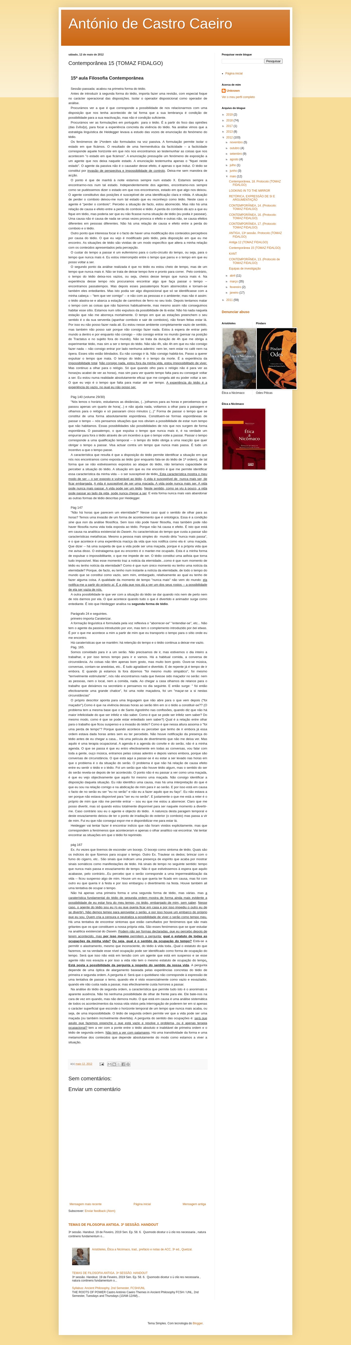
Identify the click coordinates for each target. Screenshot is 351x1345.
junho (234, 170)
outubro (235, 148)
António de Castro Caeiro (150, 23)
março (234, 281)
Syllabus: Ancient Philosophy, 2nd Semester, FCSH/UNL (108, 1288)
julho (233, 165)
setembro (236, 153)
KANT (233, 253)
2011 (230, 300)
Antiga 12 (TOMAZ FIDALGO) (248, 242)
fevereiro (236, 287)
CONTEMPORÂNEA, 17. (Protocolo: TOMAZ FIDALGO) (253, 225)
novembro (237, 142)
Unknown (233, 90)
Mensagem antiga (194, 1204)
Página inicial (142, 1204)
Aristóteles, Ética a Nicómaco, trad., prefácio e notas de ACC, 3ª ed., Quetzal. (142, 1249)
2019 (230, 114)
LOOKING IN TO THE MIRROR (249, 190)
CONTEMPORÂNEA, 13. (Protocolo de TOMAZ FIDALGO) (254, 261)
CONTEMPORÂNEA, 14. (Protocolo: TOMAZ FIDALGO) (253, 207)
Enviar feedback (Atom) (100, 1211)
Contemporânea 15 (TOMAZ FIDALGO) (255, 248)
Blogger (198, 1323)
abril (233, 275)
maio (233, 176)
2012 (230, 137)
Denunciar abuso (235, 312)
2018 (230, 120)
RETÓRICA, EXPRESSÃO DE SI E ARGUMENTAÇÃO (252, 198)
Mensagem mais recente (86, 1204)
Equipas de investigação (245, 268)
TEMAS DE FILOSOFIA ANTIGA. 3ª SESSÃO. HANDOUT (113, 1225)
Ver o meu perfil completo (238, 97)
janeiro (234, 292)
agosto (234, 159)
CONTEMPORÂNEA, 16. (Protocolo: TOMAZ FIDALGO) (253, 216)
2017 (230, 126)
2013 (230, 131)
